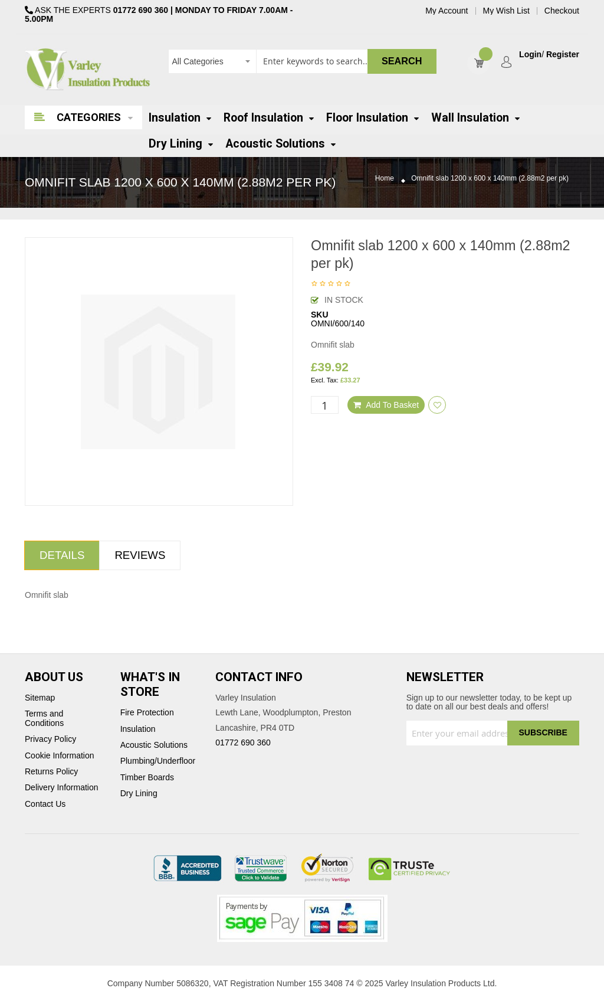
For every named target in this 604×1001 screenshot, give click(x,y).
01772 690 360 (140, 10)
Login (530, 54)
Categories (89, 117)
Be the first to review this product (331, 284)
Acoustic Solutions (154, 745)
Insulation (138, 729)
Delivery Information (62, 787)
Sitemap (40, 697)
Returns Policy (51, 771)
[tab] (62, 555)
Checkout (561, 11)
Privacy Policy (50, 739)
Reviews (139, 555)
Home (384, 178)
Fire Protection (147, 712)
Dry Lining (138, 793)
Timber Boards (147, 777)
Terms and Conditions (44, 718)
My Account (446, 11)
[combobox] (302, 61)
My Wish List (506, 11)
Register (562, 54)
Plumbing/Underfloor (158, 761)
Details (62, 555)
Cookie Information (59, 755)
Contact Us (45, 804)
